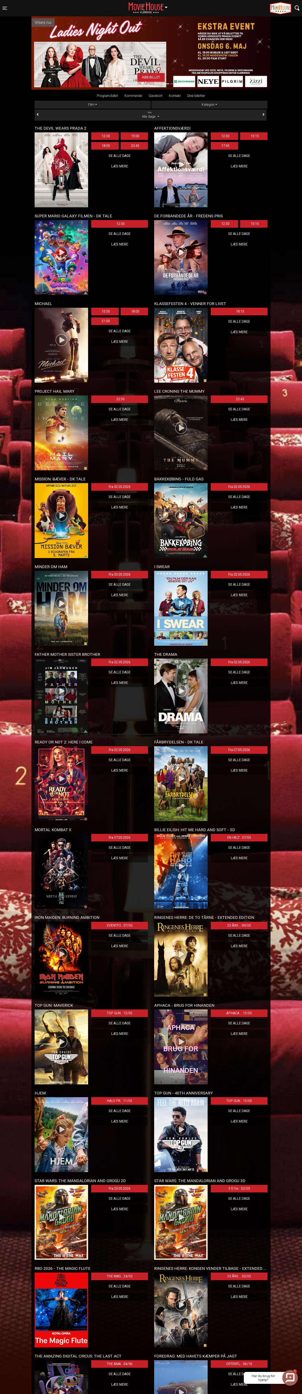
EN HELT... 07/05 (239, 838)
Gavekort (155, 96)
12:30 (106, 136)
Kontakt (175, 96)
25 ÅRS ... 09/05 (239, 925)
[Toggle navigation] (5, 8)
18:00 (106, 146)
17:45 (225, 146)
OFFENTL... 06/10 (239, 1364)
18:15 (240, 311)
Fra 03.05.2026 (119, 574)
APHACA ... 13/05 (239, 1013)
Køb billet (151, 77)
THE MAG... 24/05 (120, 1276)
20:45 (135, 146)
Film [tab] (91, 105)
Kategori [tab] (208, 105)
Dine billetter (196, 96)
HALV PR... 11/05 (119, 1101)
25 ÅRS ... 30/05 (239, 1276)
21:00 (106, 321)
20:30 (120, 399)
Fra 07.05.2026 (239, 750)
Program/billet (107, 96)
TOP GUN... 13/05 (119, 1013)
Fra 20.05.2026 (119, 1189)
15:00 (135, 136)
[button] (49, 80)
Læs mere (119, 166)
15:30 (106, 311)
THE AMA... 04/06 (120, 1364)
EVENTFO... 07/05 (120, 925)
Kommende (133, 96)
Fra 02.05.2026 (119, 487)
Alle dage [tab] (150, 115)
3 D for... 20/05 (239, 1189)
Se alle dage (119, 156)
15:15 (255, 136)
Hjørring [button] (150, 5)
